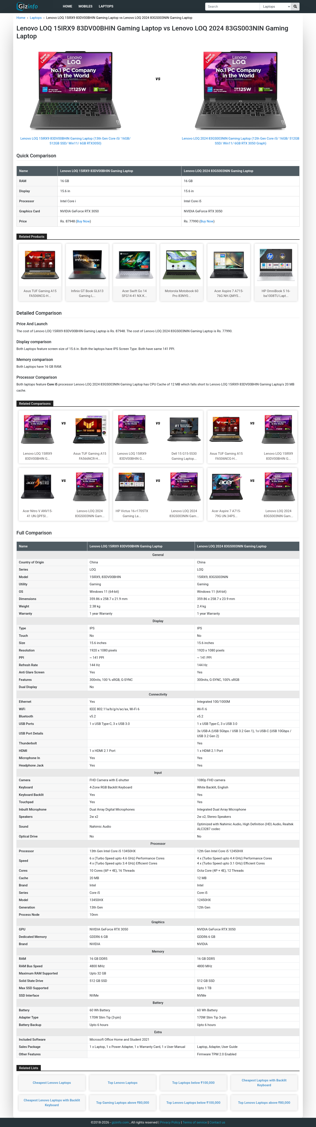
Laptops (106, 6)
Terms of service (195, 1122)
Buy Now (83, 221)
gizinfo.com (120, 1122)
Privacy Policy (170, 1122)
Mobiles (85, 6)
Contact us (217, 1122)
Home (67, 6)
